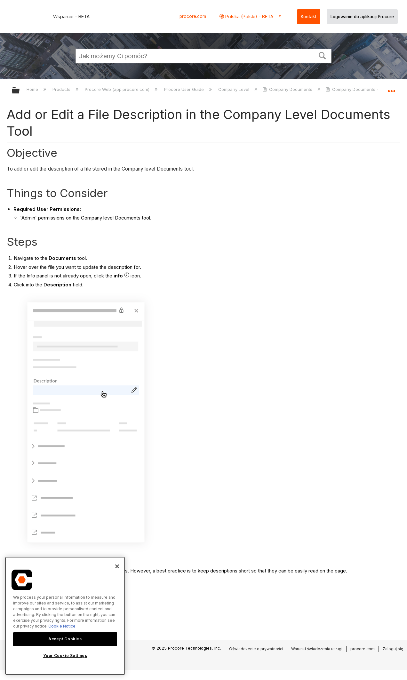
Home (33, 89)
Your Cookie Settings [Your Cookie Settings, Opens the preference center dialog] (65, 655)
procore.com (193, 16)
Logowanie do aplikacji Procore (362, 16)
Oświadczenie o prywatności (256, 648)
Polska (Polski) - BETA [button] (248, 16)
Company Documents (288, 89)
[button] (322, 55)
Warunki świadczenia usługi (316, 648)
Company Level (234, 89)
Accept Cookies (65, 638)
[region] (65, 616)
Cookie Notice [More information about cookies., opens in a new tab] (62, 626)
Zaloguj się (393, 648)
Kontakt (308, 16)
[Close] (117, 566)
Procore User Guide (184, 89)
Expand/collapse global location (391, 88)
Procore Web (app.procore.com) (118, 89)
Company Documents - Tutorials (362, 89)
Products (62, 89)
